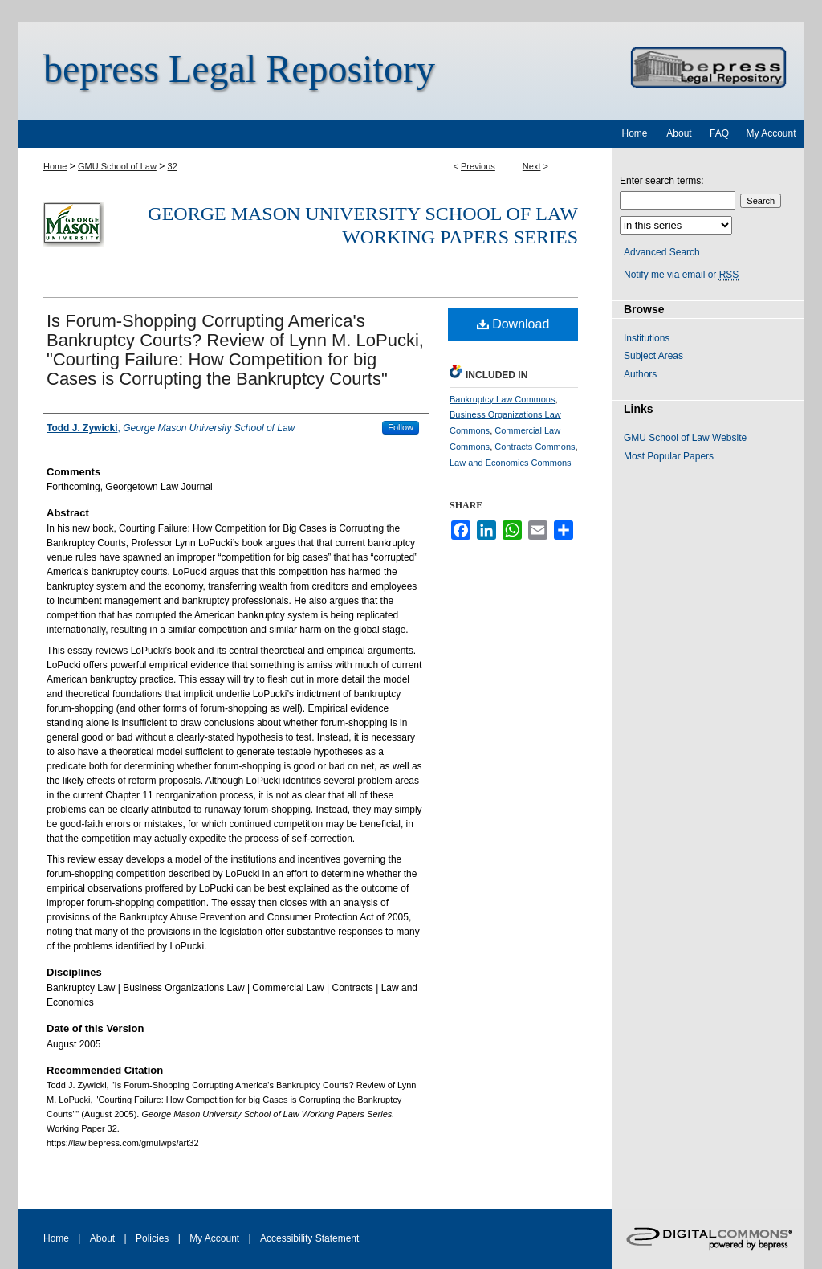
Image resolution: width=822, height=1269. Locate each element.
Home (55, 166)
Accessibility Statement (309, 1238)
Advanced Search (662, 252)
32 (172, 166)
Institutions (646, 338)
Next (532, 166)
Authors (640, 374)
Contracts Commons (534, 446)
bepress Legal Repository (239, 68)
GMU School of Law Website (685, 437)
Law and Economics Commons (511, 462)
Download (513, 324)
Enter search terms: (662, 180)
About (102, 1238)
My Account (214, 1238)
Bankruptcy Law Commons (502, 399)
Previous (478, 166)
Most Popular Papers (669, 456)
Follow (400, 427)
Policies (152, 1238)
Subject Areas (653, 355)
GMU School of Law (117, 166)
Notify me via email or (681, 274)
